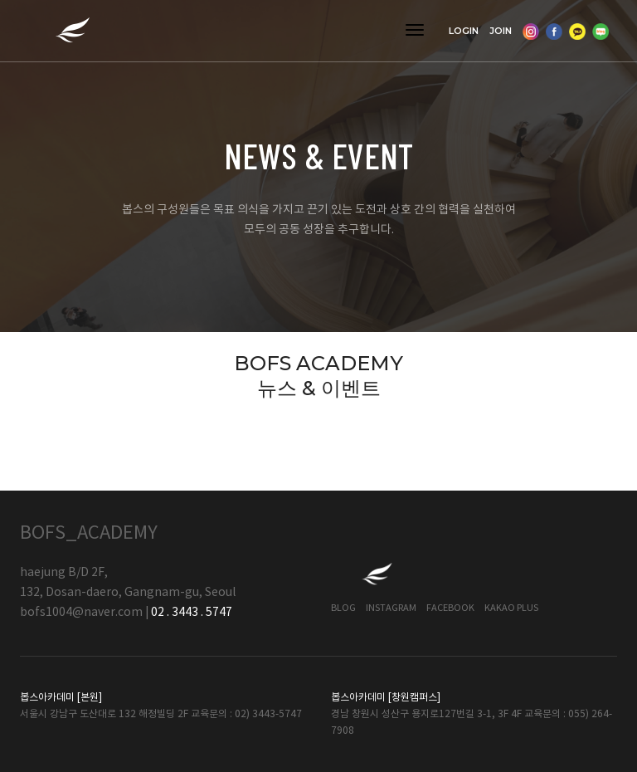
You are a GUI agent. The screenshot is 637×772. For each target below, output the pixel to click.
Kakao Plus (511, 608)
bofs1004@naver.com (81, 612)
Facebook (450, 608)
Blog (343, 608)
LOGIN (464, 31)
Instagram (391, 608)
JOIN (500, 31)
